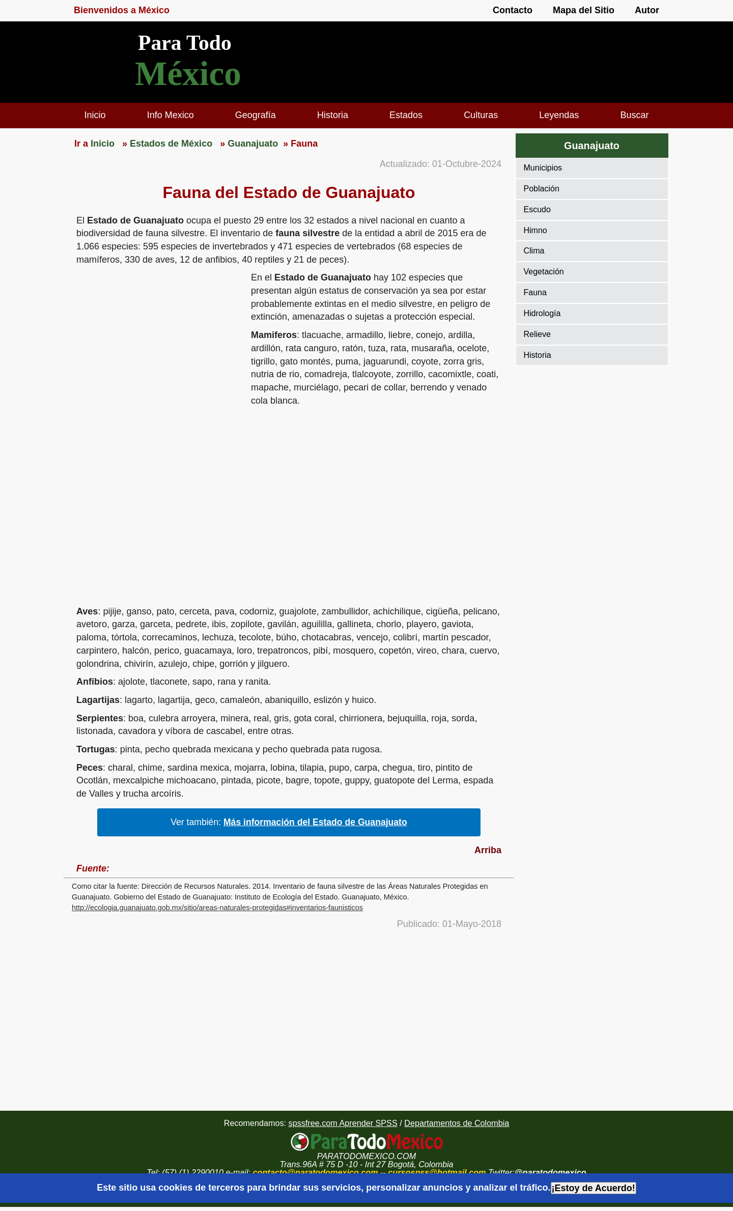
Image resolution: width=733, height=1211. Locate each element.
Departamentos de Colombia (456, 1123)
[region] (157, 350)
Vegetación (544, 271)
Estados (405, 115)
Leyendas (559, 115)
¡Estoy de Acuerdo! (593, 1188)
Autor (647, 10)
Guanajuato (591, 145)
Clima (534, 250)
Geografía (255, 115)
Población (541, 188)
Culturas (481, 115)
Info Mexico (170, 115)
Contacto (512, 10)
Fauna (535, 292)
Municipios (543, 167)
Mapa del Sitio (583, 10)
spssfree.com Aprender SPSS (343, 1123)
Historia (332, 115)
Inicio (95, 115)
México (188, 73)
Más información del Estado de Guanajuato (315, 822)
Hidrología (542, 313)
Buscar (634, 115)
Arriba (487, 850)
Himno (535, 230)
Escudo (537, 209)
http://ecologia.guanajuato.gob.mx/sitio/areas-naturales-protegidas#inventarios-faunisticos (217, 908)
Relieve (537, 334)
